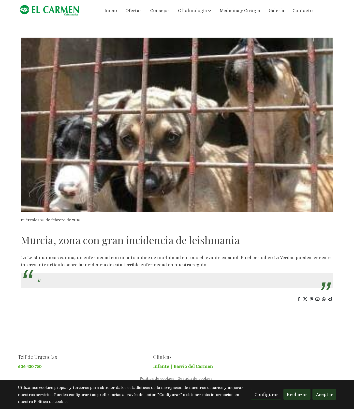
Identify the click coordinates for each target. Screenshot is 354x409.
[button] (195, 10)
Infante (161, 366)
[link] (49, 10)
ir (39, 280)
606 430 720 (30, 366)
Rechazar (297, 394)
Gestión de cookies (194, 378)
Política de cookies (157, 378)
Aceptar (324, 394)
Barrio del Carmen (193, 366)
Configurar (266, 394)
